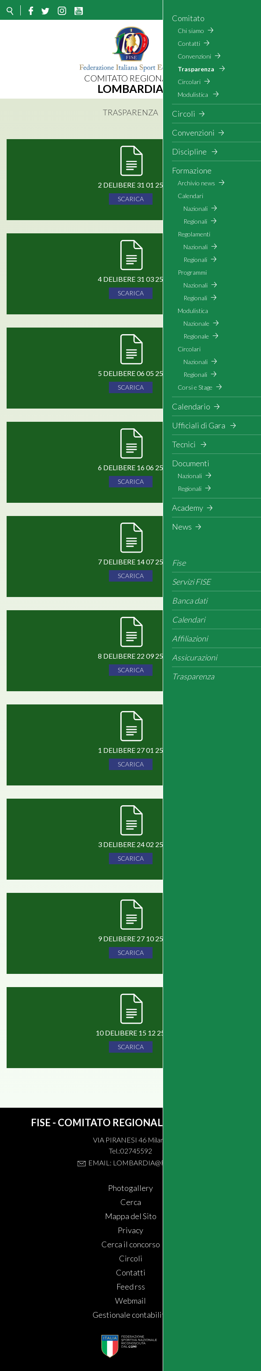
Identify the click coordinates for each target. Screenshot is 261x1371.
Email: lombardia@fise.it (135, 1162)
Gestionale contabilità (131, 1314)
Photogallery (130, 1188)
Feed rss (130, 1286)
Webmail (130, 1300)
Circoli (130, 1258)
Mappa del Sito (131, 1216)
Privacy (130, 1230)
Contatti (130, 1272)
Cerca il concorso (130, 1244)
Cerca (130, 1202)
